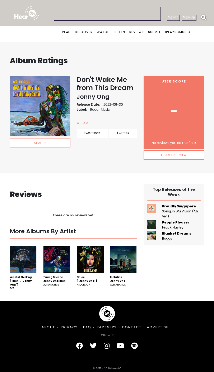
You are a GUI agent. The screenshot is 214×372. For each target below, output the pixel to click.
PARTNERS (107, 327)
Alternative (51, 284)
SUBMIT (154, 32)
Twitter (123, 133)
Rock (86, 284)
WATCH (103, 32)
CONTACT (131, 327)
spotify (40, 143)
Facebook (92, 133)
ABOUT (48, 327)
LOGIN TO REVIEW (174, 155)
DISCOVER (84, 32)
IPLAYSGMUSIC (177, 32)
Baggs (167, 238)
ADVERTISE (157, 327)
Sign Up (189, 17)
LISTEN (119, 32)
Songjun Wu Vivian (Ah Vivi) (180, 214)
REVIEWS (136, 32)
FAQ (87, 327)
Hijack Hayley (172, 227)
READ (66, 32)
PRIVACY (69, 327)
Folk (79, 284)
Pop (12, 288)
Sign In (173, 17)
